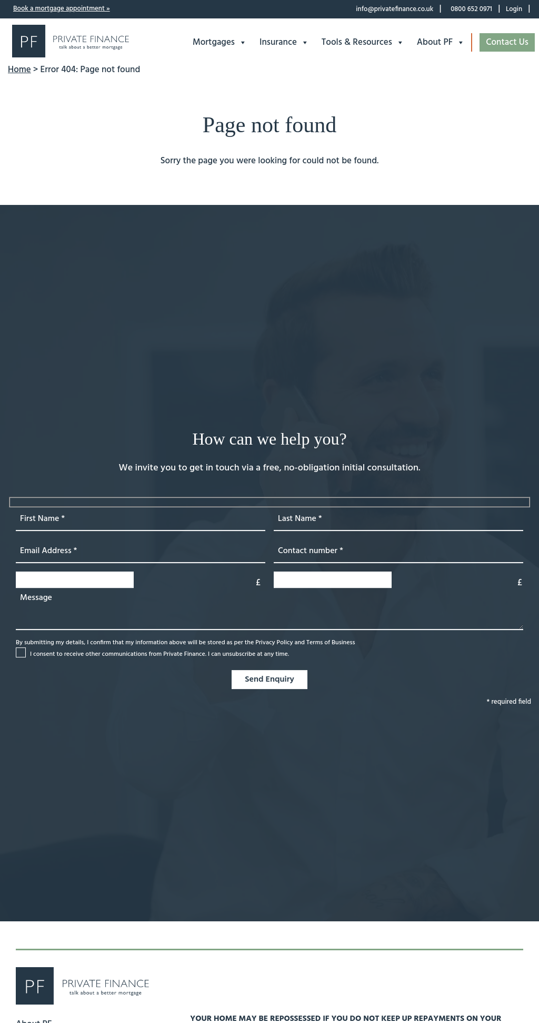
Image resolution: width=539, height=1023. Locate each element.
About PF (441, 42)
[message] (269, 609)
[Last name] (398, 519)
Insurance (284, 42)
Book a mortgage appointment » (61, 8)
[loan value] (140, 580)
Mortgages (220, 42)
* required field (509, 702)
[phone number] (398, 551)
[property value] (398, 580)
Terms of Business (330, 642)
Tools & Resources (363, 42)
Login (514, 9)
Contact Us (507, 42)
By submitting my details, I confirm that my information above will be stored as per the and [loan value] (185, 649)
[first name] (140, 519)
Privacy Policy (274, 642)
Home (19, 70)
